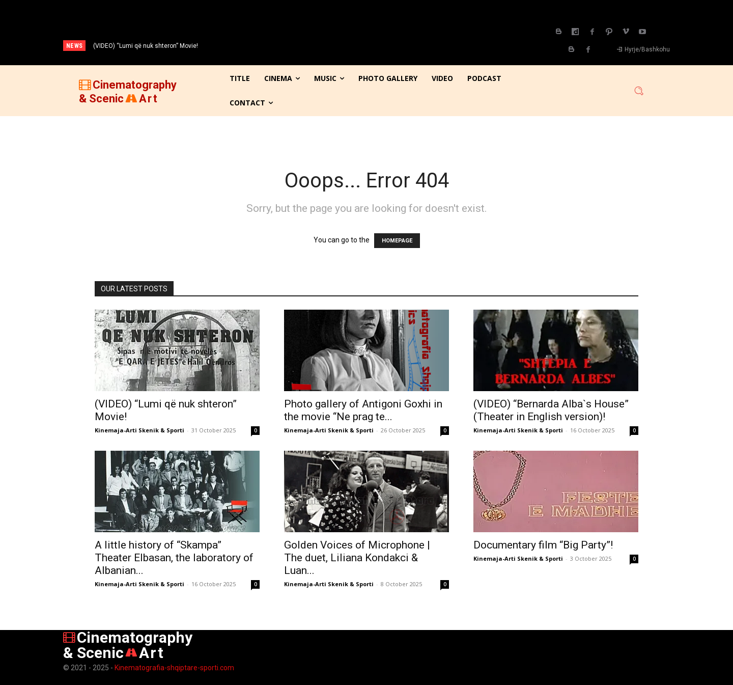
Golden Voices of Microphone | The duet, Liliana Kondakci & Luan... (357, 558)
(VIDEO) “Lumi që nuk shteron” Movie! (145, 45)
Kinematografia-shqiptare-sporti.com (174, 668)
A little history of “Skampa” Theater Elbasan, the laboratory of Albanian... (174, 558)
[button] (639, 90)
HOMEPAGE (397, 240)
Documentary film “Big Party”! (543, 545)
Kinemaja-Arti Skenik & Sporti (139, 430)
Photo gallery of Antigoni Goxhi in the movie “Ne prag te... (363, 410)
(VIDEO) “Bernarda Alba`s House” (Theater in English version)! (551, 410)
